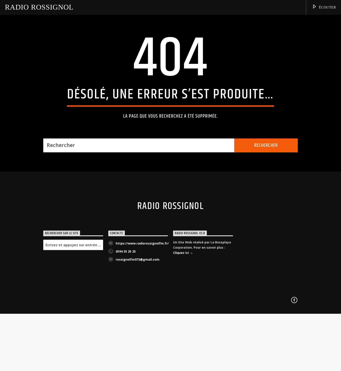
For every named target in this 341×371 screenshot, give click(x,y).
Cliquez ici (183, 349)
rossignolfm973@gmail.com (137, 356)
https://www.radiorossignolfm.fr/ (142, 340)
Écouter (324, 7)
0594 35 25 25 (126, 348)
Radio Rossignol (39, 7)
